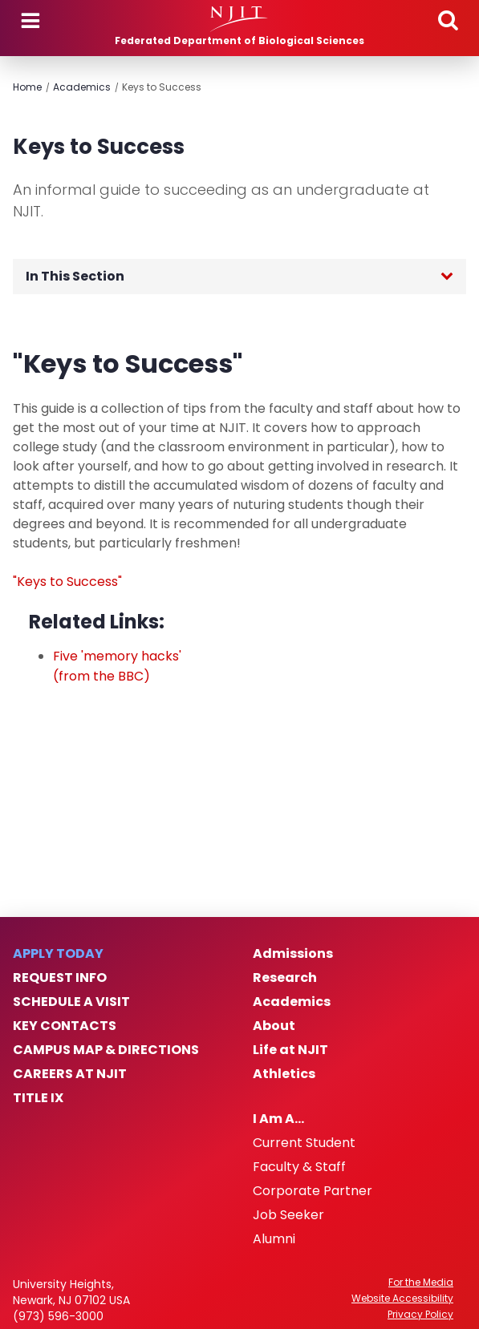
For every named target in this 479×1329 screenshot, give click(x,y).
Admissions (293, 954)
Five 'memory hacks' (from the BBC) (117, 666)
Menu (30, 21)
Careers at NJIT (70, 1074)
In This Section (75, 276)
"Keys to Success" (67, 581)
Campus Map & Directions (106, 1050)
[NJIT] (239, 19)
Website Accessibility (402, 1298)
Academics (82, 87)
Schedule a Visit (71, 1002)
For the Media (420, 1282)
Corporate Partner (312, 1191)
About (274, 1026)
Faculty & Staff (299, 1167)
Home (27, 87)
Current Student (304, 1143)
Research (285, 978)
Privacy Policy (420, 1314)
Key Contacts (64, 1026)
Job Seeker (288, 1215)
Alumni (274, 1239)
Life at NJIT (290, 1050)
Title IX (38, 1098)
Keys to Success (161, 87)
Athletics (284, 1074)
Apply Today (58, 954)
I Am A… (278, 1119)
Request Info (60, 978)
